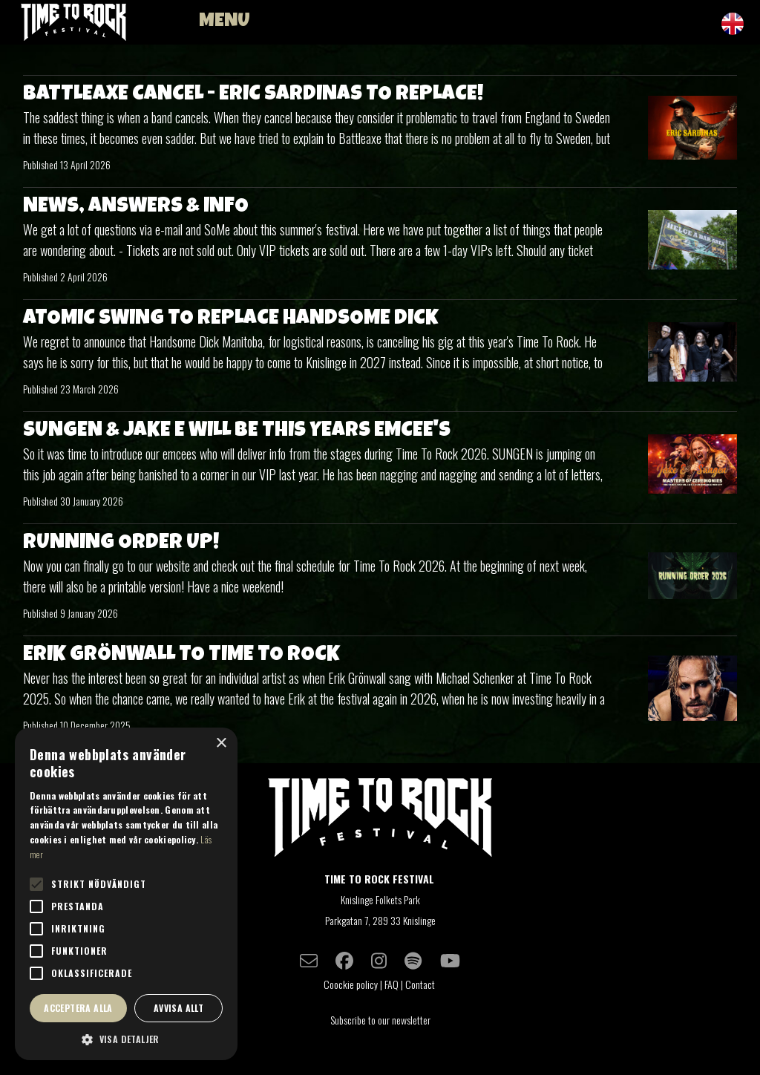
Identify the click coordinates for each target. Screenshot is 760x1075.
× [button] (220, 743)
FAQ (391, 984)
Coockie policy (351, 984)
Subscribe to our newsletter (380, 1019)
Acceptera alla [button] (78, 1008)
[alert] (126, 894)
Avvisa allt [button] (178, 1008)
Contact (421, 984)
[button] (126, 1038)
